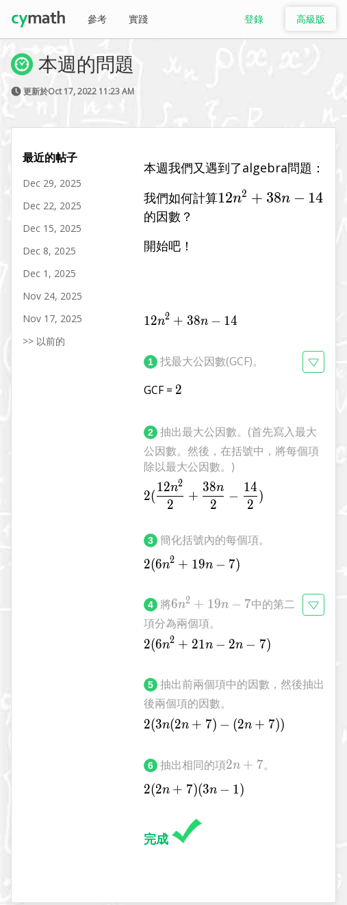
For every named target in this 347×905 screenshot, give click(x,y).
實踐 (138, 18)
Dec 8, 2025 (49, 250)
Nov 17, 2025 (52, 318)
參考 (97, 18)
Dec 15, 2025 (52, 228)
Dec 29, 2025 (52, 182)
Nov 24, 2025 (52, 295)
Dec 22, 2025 (52, 205)
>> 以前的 (44, 341)
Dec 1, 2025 (49, 273)
